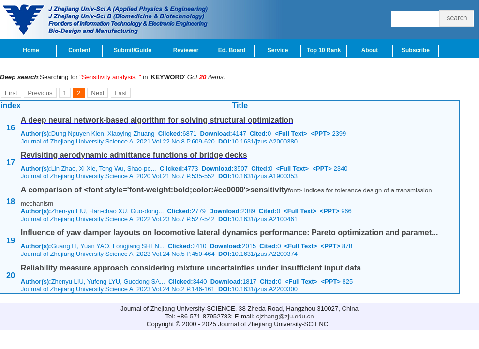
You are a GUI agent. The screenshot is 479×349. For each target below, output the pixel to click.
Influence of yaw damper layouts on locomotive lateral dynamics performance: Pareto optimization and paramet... (229, 232)
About (369, 50)
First (11, 92)
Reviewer (186, 50)
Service (278, 50)
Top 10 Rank (324, 50)
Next (97, 92)
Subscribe (416, 50)
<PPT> (320, 133)
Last (121, 92)
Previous (40, 92)
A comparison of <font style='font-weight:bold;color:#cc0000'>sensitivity (154, 190)
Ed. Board (232, 50)
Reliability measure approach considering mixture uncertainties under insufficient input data (191, 268)
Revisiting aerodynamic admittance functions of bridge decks (134, 155)
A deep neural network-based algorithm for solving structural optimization (157, 120)
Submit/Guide (132, 50)
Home (31, 50)
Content (79, 50)
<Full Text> (290, 133)
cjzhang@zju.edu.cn (285, 316)
